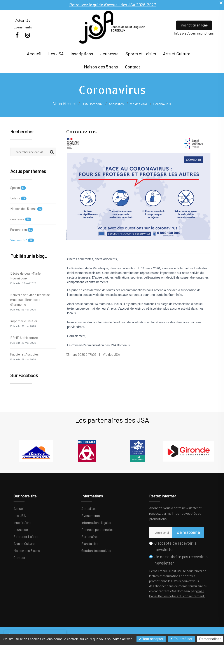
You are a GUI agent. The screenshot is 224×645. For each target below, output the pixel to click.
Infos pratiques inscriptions (194, 33)
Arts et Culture (176, 53)
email (200, 591)
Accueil (34, 53)
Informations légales (96, 522)
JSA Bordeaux (92, 104)
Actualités (22, 20)
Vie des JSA (22, 240)
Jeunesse (109, 53)
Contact (132, 66)
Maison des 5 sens (101, 66)
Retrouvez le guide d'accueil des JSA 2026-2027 (112, 4)
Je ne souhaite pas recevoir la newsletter (181, 559)
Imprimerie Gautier (23, 323)
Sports (18, 188)
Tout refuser (181, 639)
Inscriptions (82, 53)
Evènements (90, 515)
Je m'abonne (188, 532)
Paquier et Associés (24, 356)
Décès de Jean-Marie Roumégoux (25, 278)
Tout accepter (151, 639)
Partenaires (21, 230)
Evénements (23, 27)
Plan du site (89, 543)
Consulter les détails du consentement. (177, 596)
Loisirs (18, 198)
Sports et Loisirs (141, 53)
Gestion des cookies (96, 550)
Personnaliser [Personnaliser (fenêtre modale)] (210, 639)
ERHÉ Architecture (24, 340)
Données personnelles (97, 529)
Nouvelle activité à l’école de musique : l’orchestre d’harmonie (30, 302)
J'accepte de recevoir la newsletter (175, 546)
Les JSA (56, 53)
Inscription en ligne (194, 25)
